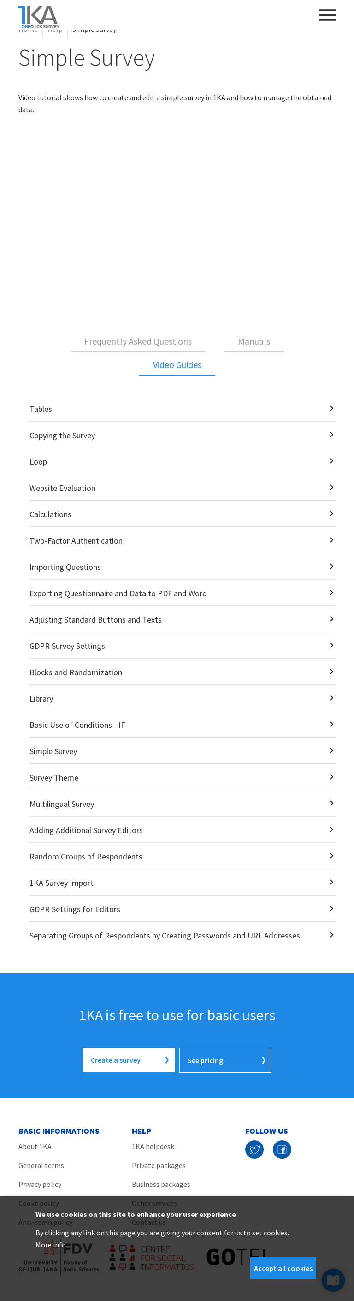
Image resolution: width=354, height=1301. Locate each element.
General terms (41, 1164)
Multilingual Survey (62, 804)
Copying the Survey (62, 435)
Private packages (159, 1164)
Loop (38, 461)
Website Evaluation (62, 488)
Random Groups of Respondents (86, 856)
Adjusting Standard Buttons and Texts (96, 619)
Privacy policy (39, 1183)
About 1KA (35, 1145)
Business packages (161, 1183)
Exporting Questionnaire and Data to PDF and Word (118, 593)
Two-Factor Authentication (76, 540)
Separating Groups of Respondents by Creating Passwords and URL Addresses (165, 935)
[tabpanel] (177, 672)
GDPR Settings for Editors (75, 909)
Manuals (254, 341)
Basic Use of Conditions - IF (77, 725)
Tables (41, 409)
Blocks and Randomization (76, 672)
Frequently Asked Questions (138, 341)
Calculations (50, 514)
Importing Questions (65, 567)
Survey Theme (54, 777)
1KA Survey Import (62, 882)
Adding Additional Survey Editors (86, 830)
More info (50, 1244)
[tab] (138, 341)
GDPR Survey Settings (67, 646)
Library (41, 698)
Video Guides (177, 364)
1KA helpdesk (153, 1145)
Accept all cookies (283, 1268)
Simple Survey (53, 751)
